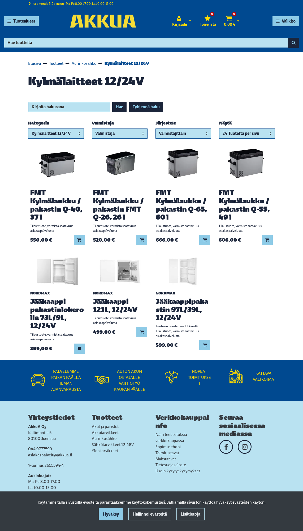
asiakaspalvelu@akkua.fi (50, 454)
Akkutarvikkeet (105, 432)
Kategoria (38, 123)
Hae (119, 107)
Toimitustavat (167, 452)
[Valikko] (285, 21)
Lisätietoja (190, 514)
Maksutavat (165, 458)
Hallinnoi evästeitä (150, 514)
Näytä (225, 123)
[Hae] (146, 43)
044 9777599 (40, 448)
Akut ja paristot (105, 426)
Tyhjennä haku (146, 107)
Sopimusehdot (168, 446)
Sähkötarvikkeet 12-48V (113, 444)
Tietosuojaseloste (170, 464)
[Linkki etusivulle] (103, 21)
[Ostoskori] (229, 21)
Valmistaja (103, 123)
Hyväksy (111, 514)
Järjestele (165, 123)
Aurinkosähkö (104, 438)
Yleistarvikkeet (105, 450)
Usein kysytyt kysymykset (177, 470)
